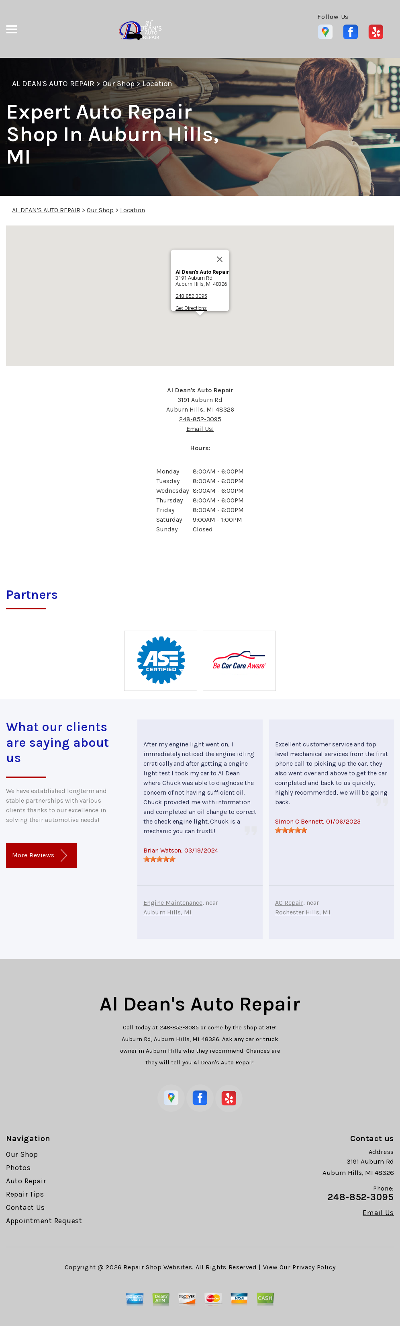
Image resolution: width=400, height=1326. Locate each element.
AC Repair (289, 902)
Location (157, 83)
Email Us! (200, 428)
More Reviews (39, 855)
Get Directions (191, 308)
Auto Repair (26, 1180)
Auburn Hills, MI (167, 912)
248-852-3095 (191, 296)
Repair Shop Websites (157, 1267)
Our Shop (118, 83)
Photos (18, 1167)
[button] (200, 323)
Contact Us (25, 1207)
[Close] (219, 259)
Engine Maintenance (172, 902)
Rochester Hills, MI (303, 912)
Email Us (378, 1212)
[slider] (159, 859)
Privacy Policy (313, 1267)
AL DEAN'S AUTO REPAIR (53, 83)
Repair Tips (25, 1194)
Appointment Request (44, 1220)
